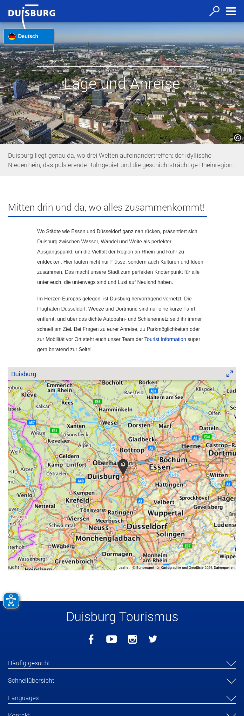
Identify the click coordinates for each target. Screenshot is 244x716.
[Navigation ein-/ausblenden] (231, 11)
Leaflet (124, 567)
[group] (122, 468)
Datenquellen (224, 567)
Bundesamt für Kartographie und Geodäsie (170, 567)
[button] (123, 467)
